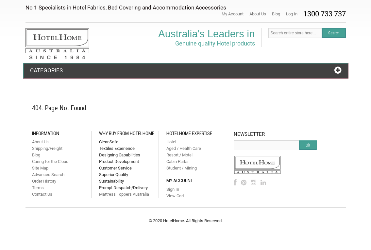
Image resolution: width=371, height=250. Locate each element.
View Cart (175, 195)
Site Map (40, 168)
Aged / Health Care (183, 148)
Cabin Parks (177, 161)
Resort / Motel (179, 154)
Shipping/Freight (47, 148)
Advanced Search (48, 174)
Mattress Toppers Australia (124, 194)
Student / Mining (181, 168)
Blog (276, 13)
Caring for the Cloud (50, 161)
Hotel (171, 141)
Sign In (172, 189)
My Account (233, 13)
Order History (44, 181)
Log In (291, 13)
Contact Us (42, 194)
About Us (257, 13)
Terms (38, 187)
